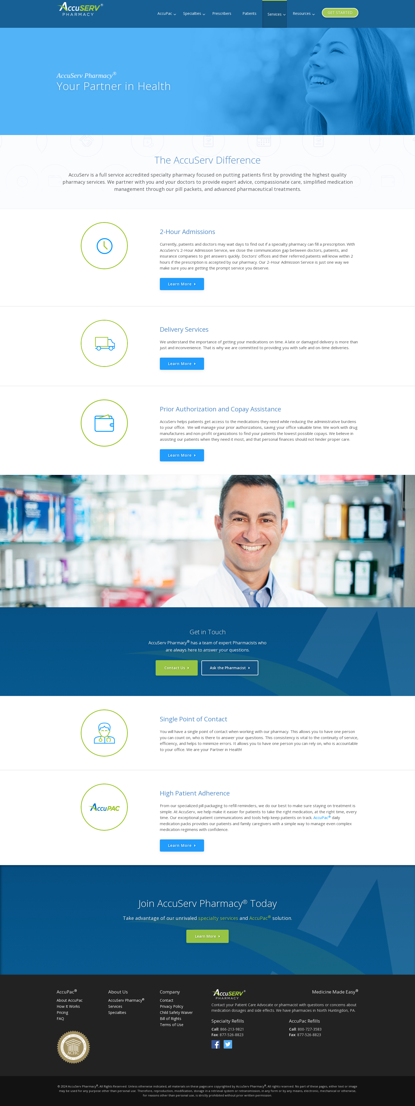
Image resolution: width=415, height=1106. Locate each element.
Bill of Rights (170, 1016)
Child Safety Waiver (176, 1010)
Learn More (180, 283)
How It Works (68, 1004)
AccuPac (164, 13)
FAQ (60, 1016)
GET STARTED (340, 12)
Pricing (62, 1010)
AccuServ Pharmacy (126, 998)
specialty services (218, 916)
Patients (249, 13)
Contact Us (174, 667)
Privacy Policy (171, 1004)
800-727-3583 (310, 1026)
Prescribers (221, 13)
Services (275, 14)
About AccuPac (70, 998)
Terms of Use (171, 1022)
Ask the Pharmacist (228, 667)
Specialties (192, 13)
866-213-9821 (232, 1026)
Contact (166, 998)
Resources (302, 13)
